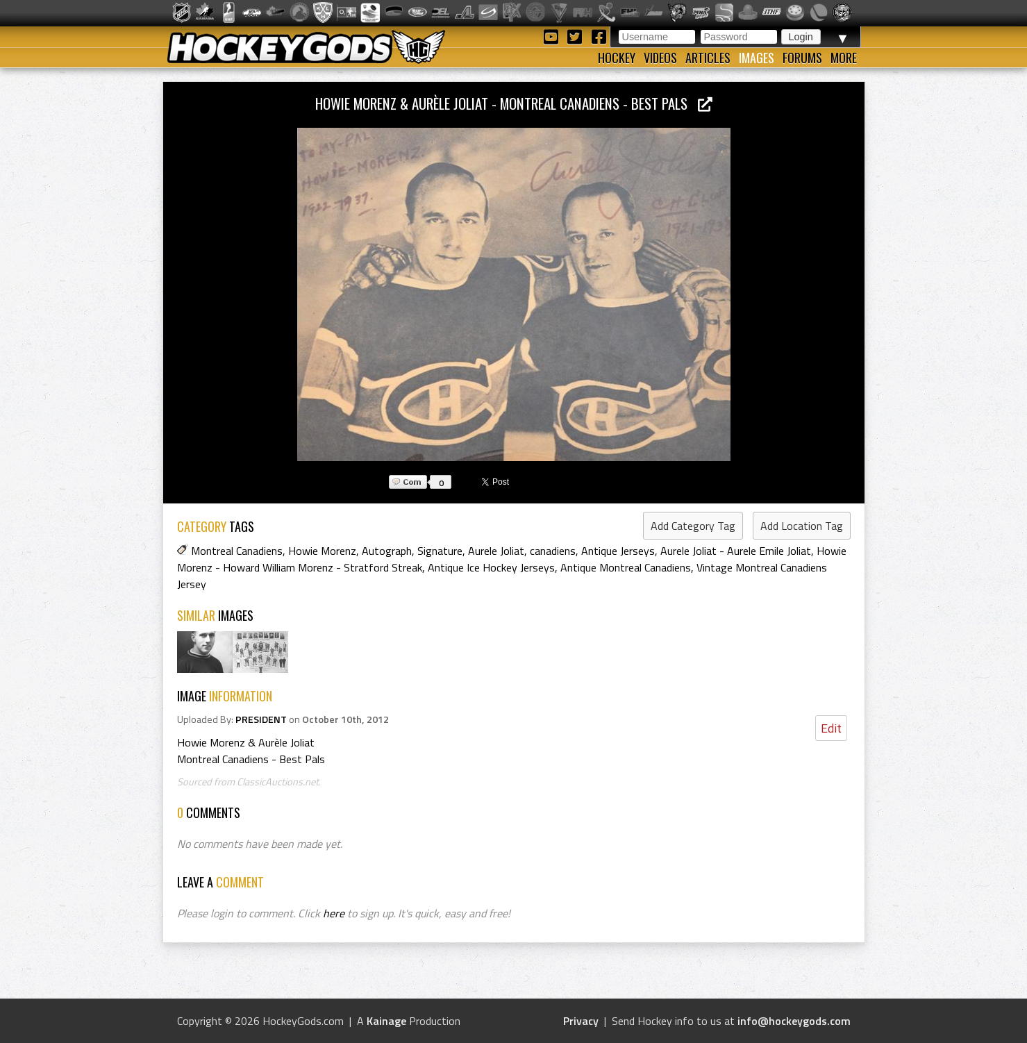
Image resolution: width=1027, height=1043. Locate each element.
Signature (439, 550)
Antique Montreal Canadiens (625, 567)
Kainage (386, 1020)
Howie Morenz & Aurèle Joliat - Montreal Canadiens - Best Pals (513, 103)
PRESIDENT (261, 719)
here (333, 913)
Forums (802, 58)
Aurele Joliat (496, 550)
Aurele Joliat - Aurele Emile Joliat (735, 550)
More (843, 58)
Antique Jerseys (618, 550)
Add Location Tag (801, 525)
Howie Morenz (322, 550)
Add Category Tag (693, 525)
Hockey (616, 58)
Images (756, 58)
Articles (707, 58)
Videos (660, 58)
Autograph (387, 550)
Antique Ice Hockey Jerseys (491, 567)
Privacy (581, 1020)
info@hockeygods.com (794, 1020)
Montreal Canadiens (237, 550)
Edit (831, 728)
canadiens (553, 550)
